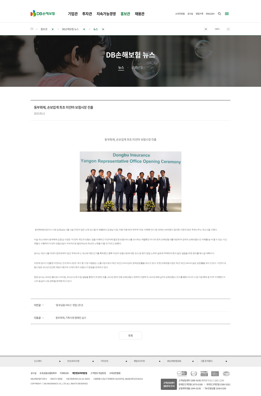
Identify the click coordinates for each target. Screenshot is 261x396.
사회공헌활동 (115, 373)
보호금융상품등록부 (48, 373)
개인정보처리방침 (79, 373)
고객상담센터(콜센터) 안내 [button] (169, 384)
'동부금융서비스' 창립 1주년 (69, 305)
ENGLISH (210, 13)
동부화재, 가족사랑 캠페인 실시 (71, 318)
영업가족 (199, 13)
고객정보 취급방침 (98, 373)
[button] (47, 361)
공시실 (190, 13)
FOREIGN (64, 373)
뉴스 (121, 67)
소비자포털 (180, 13)
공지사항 (137, 67)
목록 (130, 335)
